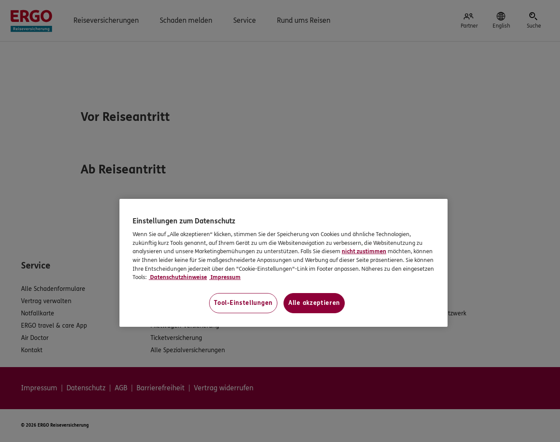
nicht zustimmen (364, 251)
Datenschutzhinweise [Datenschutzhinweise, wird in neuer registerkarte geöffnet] (178, 277)
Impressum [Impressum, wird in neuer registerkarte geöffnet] (225, 277)
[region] (283, 262)
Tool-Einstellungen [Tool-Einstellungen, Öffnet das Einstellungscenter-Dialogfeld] (243, 303)
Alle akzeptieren (314, 303)
